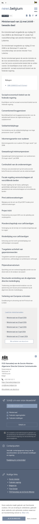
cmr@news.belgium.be (9, 385)
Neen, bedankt (32, 519)
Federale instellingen (16, 418)
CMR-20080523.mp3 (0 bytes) (17, 85)
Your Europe (13, 489)
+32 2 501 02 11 (9, 379)
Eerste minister (14, 479)
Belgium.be (13, 485)
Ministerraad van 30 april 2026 (17, 317)
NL (3, 2)
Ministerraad (13, 412)
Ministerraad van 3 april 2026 (16, 332)
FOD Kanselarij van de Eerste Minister (21, 492)
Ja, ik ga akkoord (13, 518)
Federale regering (15, 482)
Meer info (25, 513)
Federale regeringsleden (17, 415)
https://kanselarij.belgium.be (11, 382)
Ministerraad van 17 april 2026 (17, 327)
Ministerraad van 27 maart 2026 (17, 336)
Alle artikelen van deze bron (19, 341)
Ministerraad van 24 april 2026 (17, 322)
